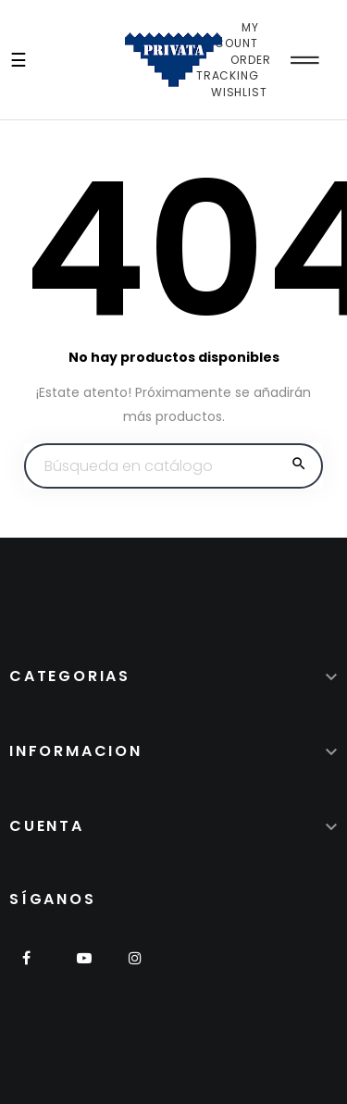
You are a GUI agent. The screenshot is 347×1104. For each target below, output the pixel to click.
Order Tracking (233, 68)
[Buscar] (173, 466)
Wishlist (239, 92)
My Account (228, 35)
